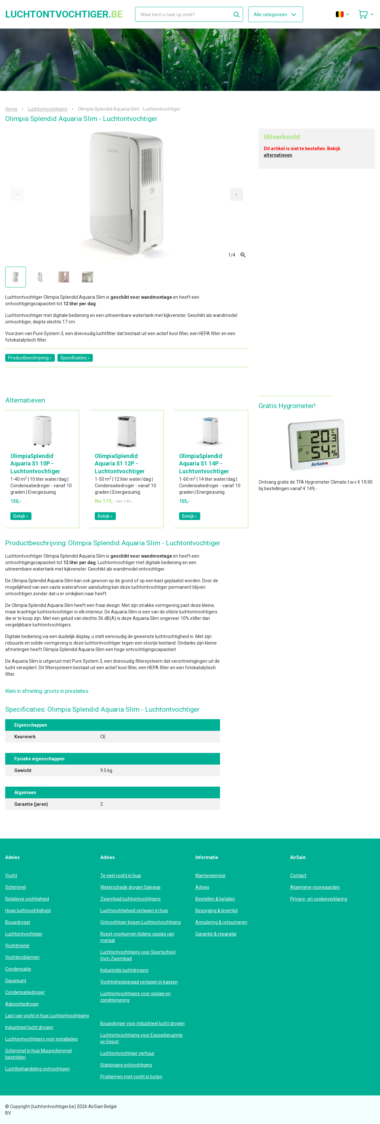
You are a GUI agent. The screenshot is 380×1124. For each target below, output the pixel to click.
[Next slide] (236, 194)
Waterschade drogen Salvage (130, 887)
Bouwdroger (18, 922)
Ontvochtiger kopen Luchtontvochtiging (140, 922)
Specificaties (75, 357)
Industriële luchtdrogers (124, 970)
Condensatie (18, 969)
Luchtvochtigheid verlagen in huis (134, 910)
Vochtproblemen (22, 957)
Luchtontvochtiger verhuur (127, 1053)
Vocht (11, 875)
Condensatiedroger (25, 992)
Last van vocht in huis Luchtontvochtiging (47, 1015)
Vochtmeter (17, 945)
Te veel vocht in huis (120, 875)
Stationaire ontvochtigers (126, 1065)
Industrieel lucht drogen (29, 1027)
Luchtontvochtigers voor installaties (41, 1039)
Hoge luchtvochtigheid (28, 910)
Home (11, 109)
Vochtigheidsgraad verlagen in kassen (139, 982)
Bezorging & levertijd (216, 910)
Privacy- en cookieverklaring (318, 898)
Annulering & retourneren (221, 922)
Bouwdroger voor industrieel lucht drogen (142, 1023)
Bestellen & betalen (215, 898)
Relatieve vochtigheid (27, 898)
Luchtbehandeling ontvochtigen (37, 1068)
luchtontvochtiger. (64, 14)
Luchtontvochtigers (47, 109)
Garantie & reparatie (216, 934)
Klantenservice (210, 875)
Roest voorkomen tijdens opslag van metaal (137, 937)
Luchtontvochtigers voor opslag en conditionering (135, 997)
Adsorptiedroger (22, 1004)
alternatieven (278, 155)
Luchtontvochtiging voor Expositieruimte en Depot (141, 1038)
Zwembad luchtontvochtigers (130, 898)
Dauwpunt (15, 980)
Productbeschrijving (30, 357)
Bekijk (21, 516)
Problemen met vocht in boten (131, 1076)
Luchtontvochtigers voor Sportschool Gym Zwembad (138, 955)
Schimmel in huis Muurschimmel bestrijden (38, 1054)
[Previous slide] (16, 194)
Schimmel (15, 887)
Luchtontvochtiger (24, 934)
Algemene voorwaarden (315, 887)
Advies (202, 887)
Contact (298, 875)
